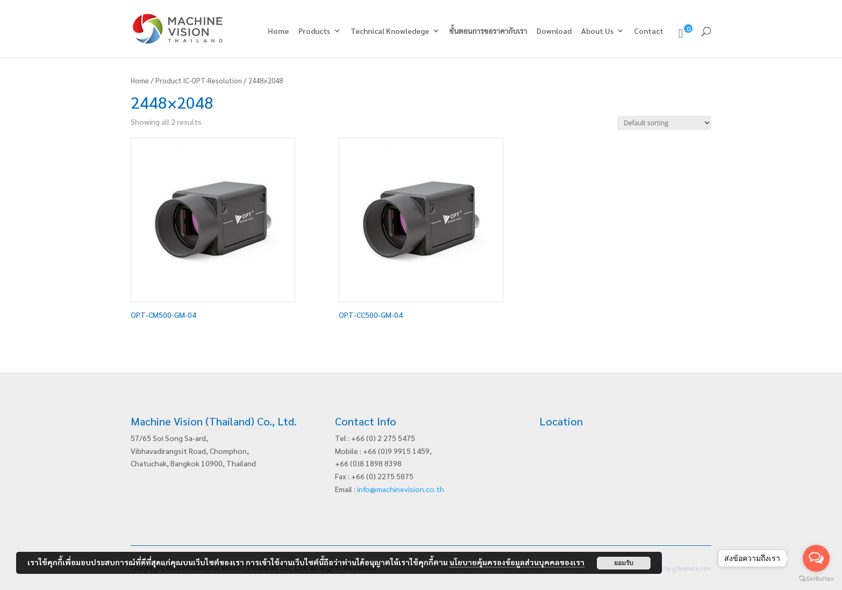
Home (278, 31)
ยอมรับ (623, 563)
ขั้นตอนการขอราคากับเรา (488, 31)
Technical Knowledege (390, 31)
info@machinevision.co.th (400, 489)
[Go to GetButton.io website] (816, 578)
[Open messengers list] (816, 558)
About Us (597, 31)
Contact (648, 31)
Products (314, 31)
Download (554, 31)
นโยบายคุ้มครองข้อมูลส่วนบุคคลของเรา (516, 562)
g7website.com (691, 568)
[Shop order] (664, 123)
